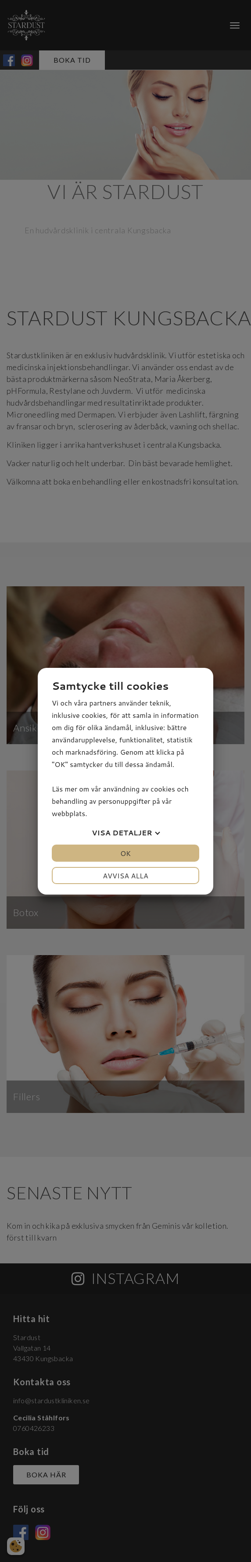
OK (125, 853)
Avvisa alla (125, 875)
